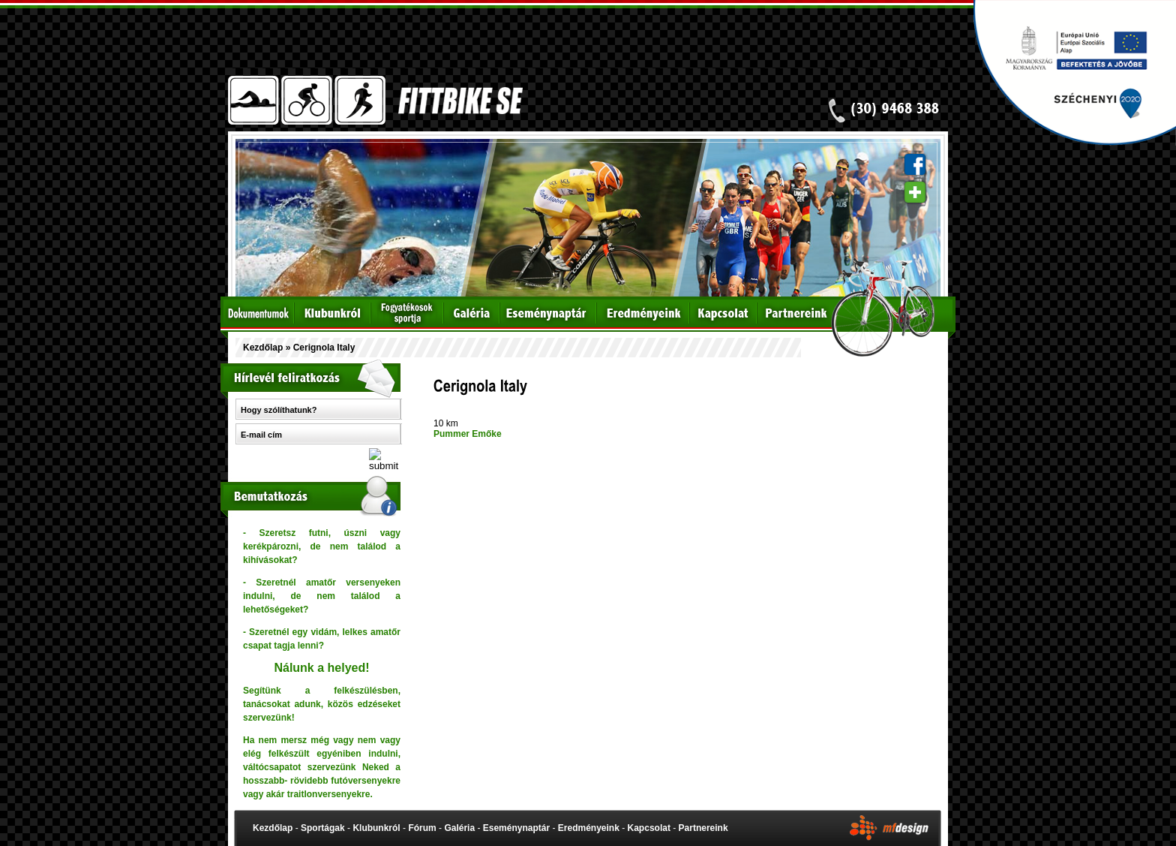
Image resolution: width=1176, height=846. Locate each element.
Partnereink (703, 828)
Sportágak (323, 828)
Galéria (459, 828)
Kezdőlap (263, 347)
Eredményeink (589, 828)
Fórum (422, 828)
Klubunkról (376, 828)
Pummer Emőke (468, 434)
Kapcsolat (649, 828)
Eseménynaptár (516, 828)
